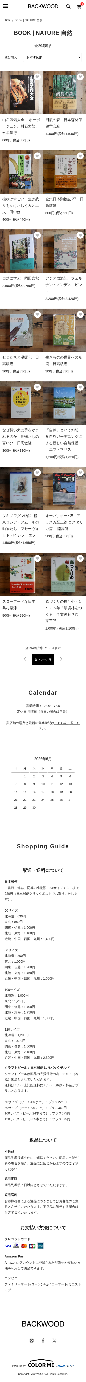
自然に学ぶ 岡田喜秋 (20, 278)
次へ (61, 659)
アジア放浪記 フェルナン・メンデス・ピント (63, 284)
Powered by (43, 1363)
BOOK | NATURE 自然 (28, 20)
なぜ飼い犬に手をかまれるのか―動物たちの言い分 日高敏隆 (20, 436)
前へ (25, 659)
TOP (7, 20)
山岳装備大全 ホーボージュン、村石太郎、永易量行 (21, 126)
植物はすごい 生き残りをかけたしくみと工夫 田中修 (20, 205)
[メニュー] (5, 6)
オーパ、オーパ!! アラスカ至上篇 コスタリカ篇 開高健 (64, 522)
